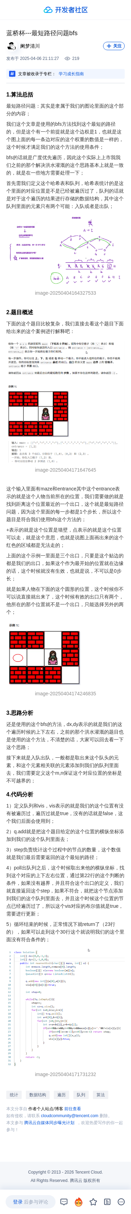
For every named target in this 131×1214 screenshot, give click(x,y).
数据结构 (37, 1094)
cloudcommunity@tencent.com (69, 1115)
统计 (14, 1094)
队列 (81, 1094)
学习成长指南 (71, 73)
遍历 (61, 1094)
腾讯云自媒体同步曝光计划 (49, 1122)
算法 (100, 1094)
